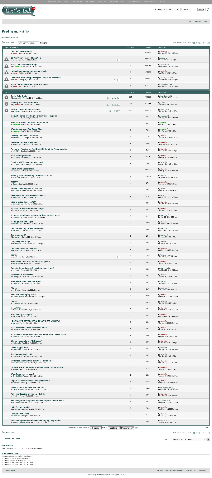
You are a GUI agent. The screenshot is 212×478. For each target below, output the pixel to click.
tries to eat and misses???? (23, 202)
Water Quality (134, 1)
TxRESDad (17, 144)
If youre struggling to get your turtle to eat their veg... (35, 215)
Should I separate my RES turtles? (26, 341)
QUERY (14, 182)
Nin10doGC (17, 191)
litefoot (162, 420)
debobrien (164, 268)
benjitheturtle (165, 96)
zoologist (17, 98)
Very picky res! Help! (20, 242)
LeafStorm (16, 330)
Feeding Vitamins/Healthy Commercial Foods (31, 175)
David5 (162, 189)
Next (206, 428)
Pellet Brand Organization (22, 169)
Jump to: (166, 439)
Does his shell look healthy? (24, 248)
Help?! (14, 301)
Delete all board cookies (173, 470)
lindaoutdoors (18, 204)
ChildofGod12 (18, 296)
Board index (10, 471)
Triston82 (163, 242)
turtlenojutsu (164, 109)
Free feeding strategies (21, 314)
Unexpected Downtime (21, 51)
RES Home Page (54, 1)
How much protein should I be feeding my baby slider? (36, 420)
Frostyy (15, 396)
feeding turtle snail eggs (22, 222)
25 (113, 98)
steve (15, 53)
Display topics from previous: (85, 428)
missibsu (16, 118)
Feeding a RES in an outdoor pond (27, 162)
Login (206, 21)
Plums (14, 288)
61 (208, 43)
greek (15, 257)
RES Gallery (66, 1)
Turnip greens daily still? (22, 354)
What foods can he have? (22, 374)
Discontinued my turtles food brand (27, 228)
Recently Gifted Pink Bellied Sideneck (28, 195)
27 (118, 98)
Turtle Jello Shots (19, 96)
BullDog (17, 111)
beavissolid (17, 356)
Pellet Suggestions (19, 347)
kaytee (15, 323)
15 (115, 104)
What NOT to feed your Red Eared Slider (29, 122)
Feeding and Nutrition (16, 31)
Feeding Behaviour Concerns (24, 136)
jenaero (16, 124)
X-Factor (16, 270)
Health (163, 1)
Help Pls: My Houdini (20, 407)
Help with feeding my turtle (23, 295)
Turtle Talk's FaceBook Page (24, 64)
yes (14, 316)
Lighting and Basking (150, 1)
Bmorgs (16, 303)
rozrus (15, 210)
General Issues (102, 1)
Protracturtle (164, 64)
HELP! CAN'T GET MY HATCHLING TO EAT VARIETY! (35, 321)
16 (118, 104)
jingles (15, 263)
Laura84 (17, 237)
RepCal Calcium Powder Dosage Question (30, 381)
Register (198, 21)
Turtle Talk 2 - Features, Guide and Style (29, 84)
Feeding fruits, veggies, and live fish (27, 387)
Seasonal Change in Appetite (24, 142)
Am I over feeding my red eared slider (28, 394)
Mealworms (16, 308)
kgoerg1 (16, 197)
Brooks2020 (17, 376)
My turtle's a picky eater (22, 275)
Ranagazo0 (17, 277)
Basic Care (90, 1)
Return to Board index (12, 439)
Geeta (15, 184)
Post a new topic (9, 43)
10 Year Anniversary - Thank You (26, 58)
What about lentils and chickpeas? (27, 281)
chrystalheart (19, 409)
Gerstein (16, 171)
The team (159, 470)
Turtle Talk (14, 37)
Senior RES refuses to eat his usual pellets (30, 261)
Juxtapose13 (17, 138)
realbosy (16, 336)
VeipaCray (18, 66)
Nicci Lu (16, 177)
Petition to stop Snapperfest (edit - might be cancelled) (36, 78)
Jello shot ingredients (21, 155)
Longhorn (163, 215)
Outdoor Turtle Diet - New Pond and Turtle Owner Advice (37, 367)
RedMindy (16, 157)
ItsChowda (17, 343)
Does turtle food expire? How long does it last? (32, 268)
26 (115, 98)
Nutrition (114, 1)
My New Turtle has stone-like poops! (27, 208)
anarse (15, 369)
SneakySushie (165, 78)
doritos (14, 255)
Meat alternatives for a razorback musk (29, 328)
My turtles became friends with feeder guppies (32, 361)
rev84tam (16, 290)
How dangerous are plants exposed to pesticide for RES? (37, 400)
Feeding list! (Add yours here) (24, 103)
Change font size (208, 25)
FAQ (190, 21)
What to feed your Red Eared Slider (27, 129)
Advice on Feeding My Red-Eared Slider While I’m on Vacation (39, 149)
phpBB (98, 474)
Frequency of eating (20, 414)
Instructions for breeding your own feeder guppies (34, 116)
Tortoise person (166, 255)
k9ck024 (16, 151)
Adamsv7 (16, 310)
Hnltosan (17, 250)
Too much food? (18, 235)
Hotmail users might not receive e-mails (29, 71)
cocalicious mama (19, 363)
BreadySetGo (18, 402)
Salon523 (163, 103)
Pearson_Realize (19, 422)
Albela (162, 58)
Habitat (123, 1)
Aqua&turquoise (166, 84)
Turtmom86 (17, 244)
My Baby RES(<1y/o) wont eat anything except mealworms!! (38, 334)
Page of (187, 43)
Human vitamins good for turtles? (26, 189)
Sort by (111, 428)
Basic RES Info (77, 1)
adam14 (163, 175)
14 (113, 104)
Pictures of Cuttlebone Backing (25, 109)
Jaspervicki (17, 230)
